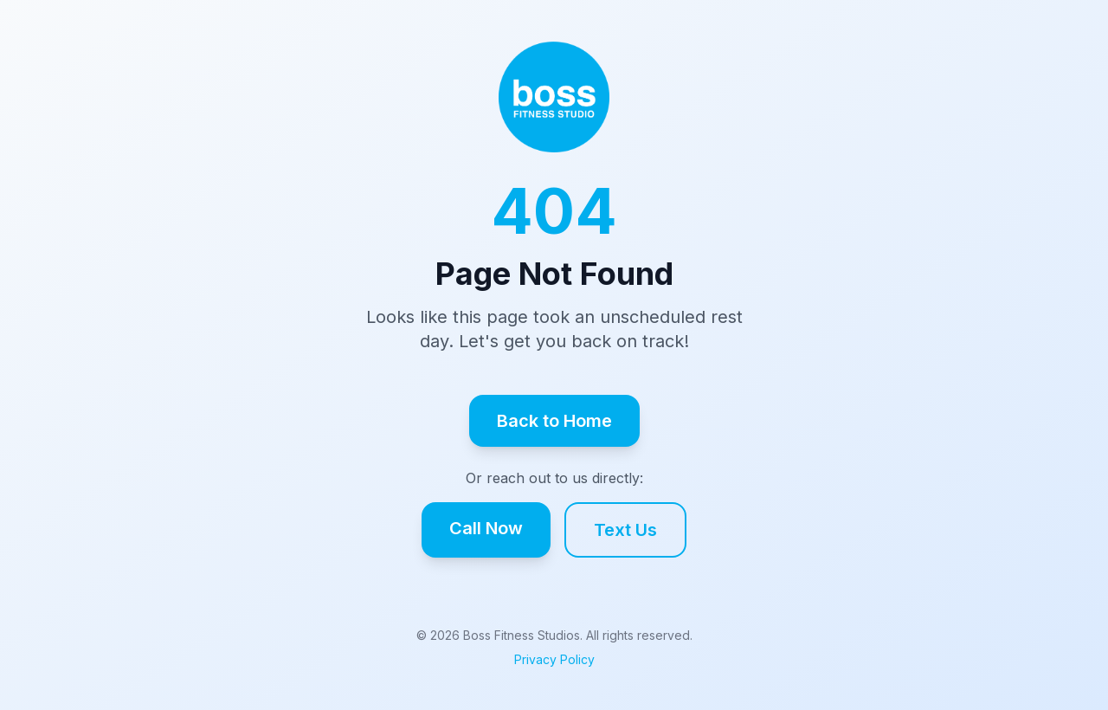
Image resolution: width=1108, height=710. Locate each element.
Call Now (486, 528)
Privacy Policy (554, 659)
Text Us (625, 530)
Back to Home (554, 420)
